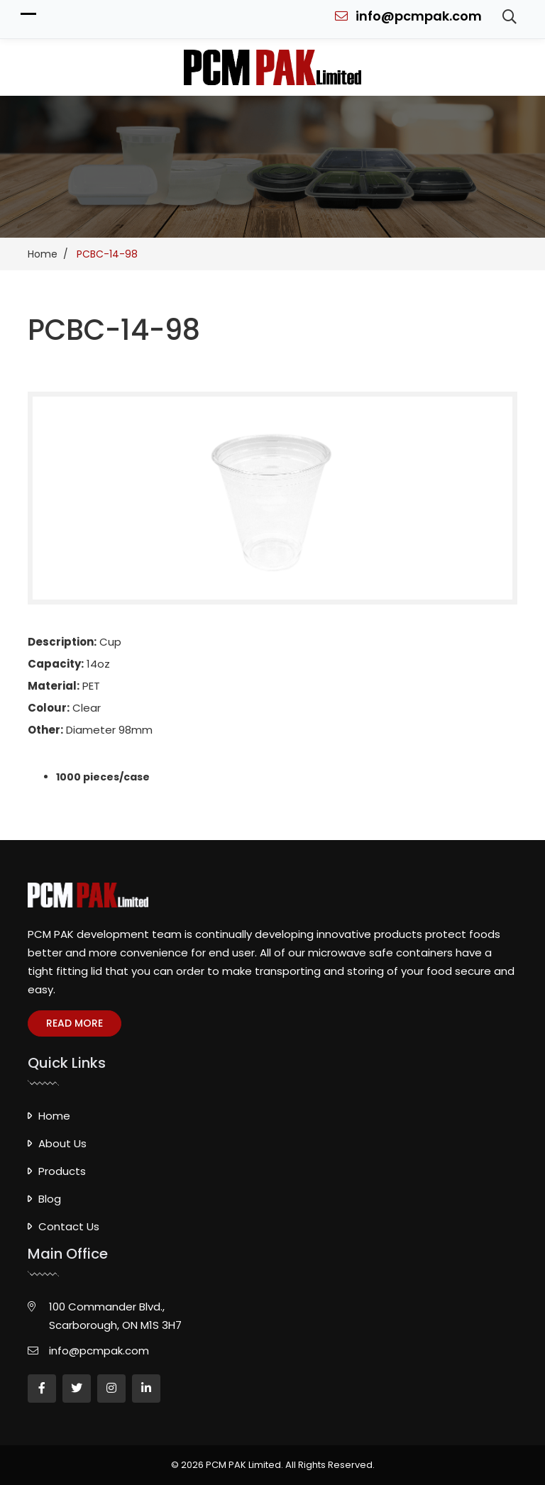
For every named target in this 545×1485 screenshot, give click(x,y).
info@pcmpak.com (408, 16)
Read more (74, 1023)
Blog (49, 1198)
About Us (62, 1143)
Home (54, 1115)
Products (62, 1171)
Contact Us (68, 1226)
